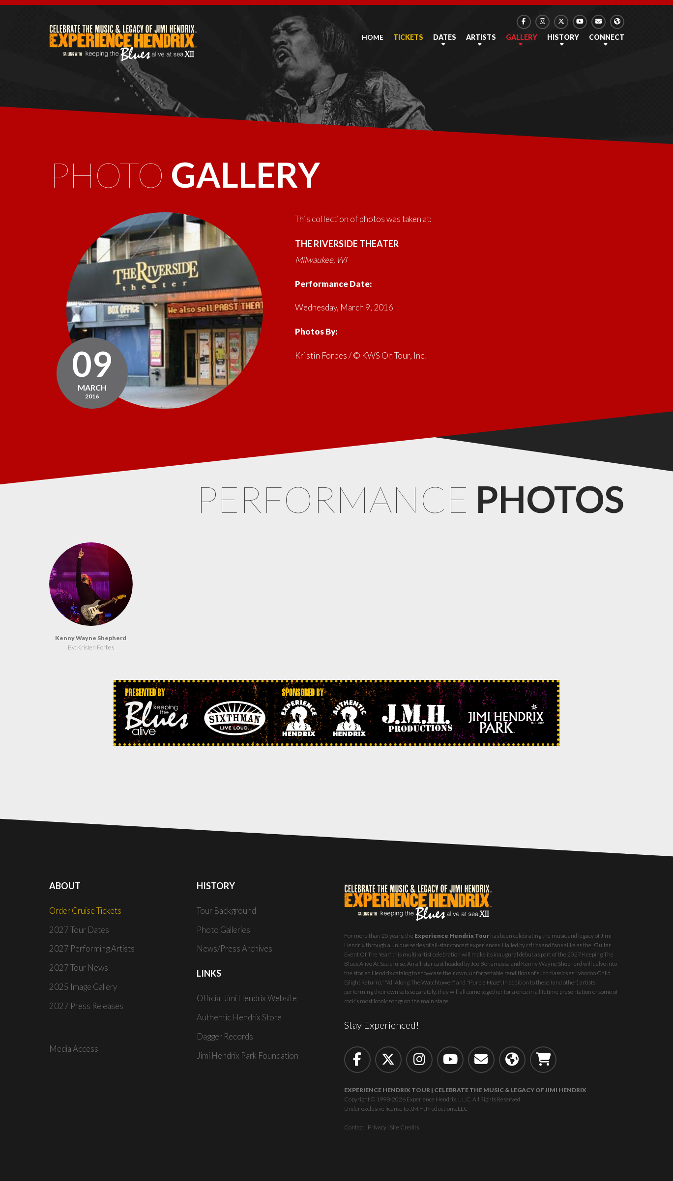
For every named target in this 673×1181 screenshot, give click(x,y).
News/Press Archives (236, 951)
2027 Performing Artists (94, 951)
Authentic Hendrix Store (241, 1019)
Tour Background (227, 913)
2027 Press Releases (87, 1008)
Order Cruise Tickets (87, 913)
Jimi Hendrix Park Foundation (250, 1058)
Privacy (377, 1129)
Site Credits (404, 1129)
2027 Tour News (79, 970)
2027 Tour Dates (79, 932)
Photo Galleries (226, 932)
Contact (354, 1129)
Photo (195, 176)
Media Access (74, 1051)
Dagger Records (226, 1039)
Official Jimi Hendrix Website (250, 1001)
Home (372, 37)
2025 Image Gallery (84, 989)
